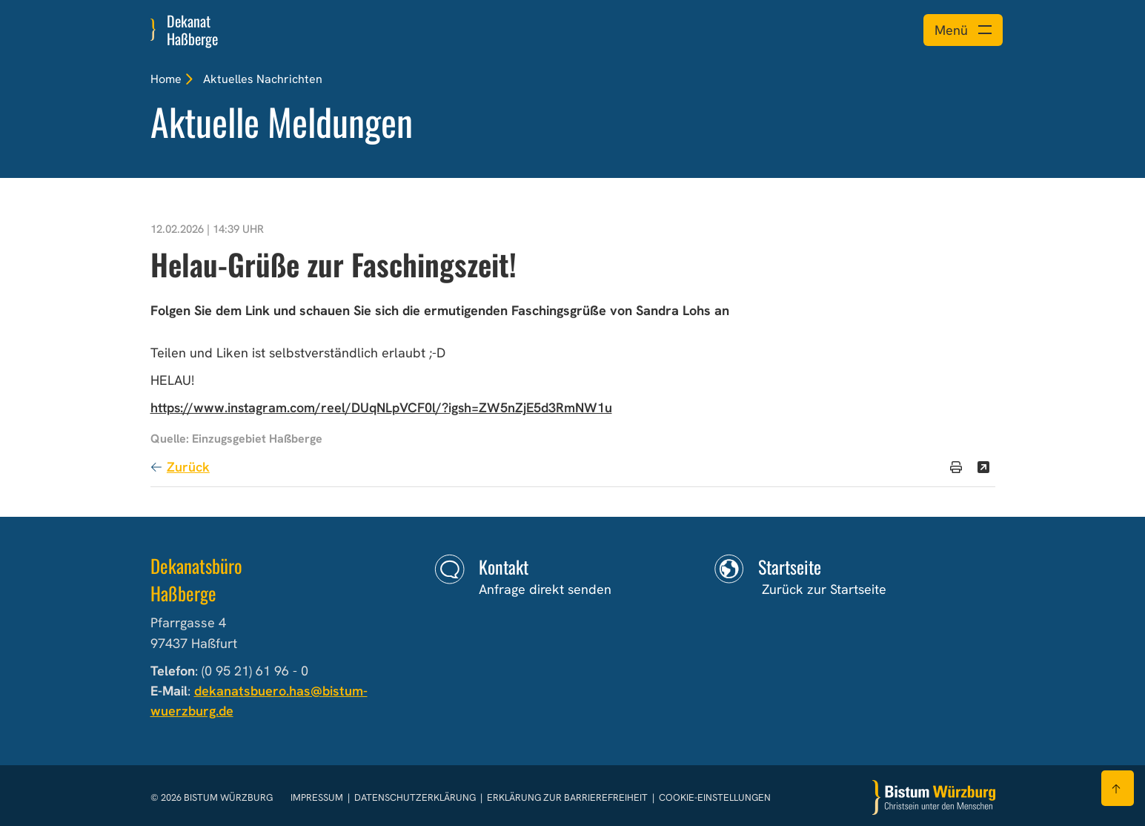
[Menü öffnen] (963, 30)
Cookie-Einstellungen (715, 797)
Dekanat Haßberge (192, 30)
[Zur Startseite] (933, 797)
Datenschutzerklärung (416, 797)
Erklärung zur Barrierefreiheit (567, 797)
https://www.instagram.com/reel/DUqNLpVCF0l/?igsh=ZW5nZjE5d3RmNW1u (381, 407)
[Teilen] (983, 467)
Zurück (188, 466)
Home (166, 79)
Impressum (318, 797)
